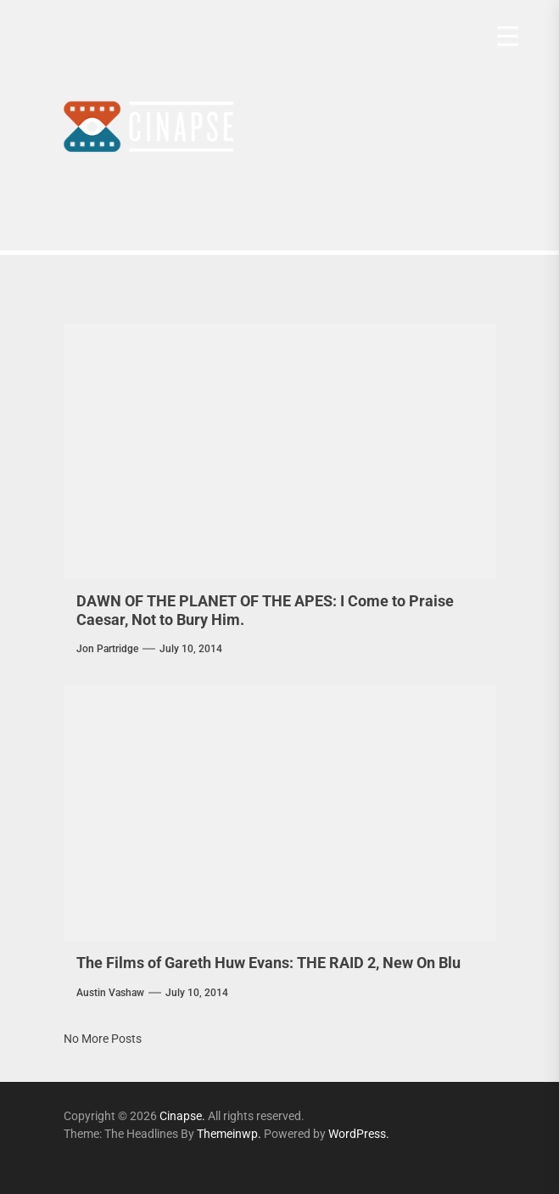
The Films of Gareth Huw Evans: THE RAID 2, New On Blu (268, 963)
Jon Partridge (107, 649)
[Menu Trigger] (507, 36)
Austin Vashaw (110, 993)
